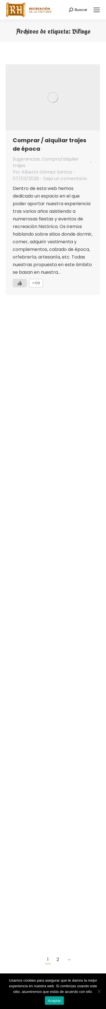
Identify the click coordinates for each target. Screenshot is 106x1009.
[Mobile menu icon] (96, 10)
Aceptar (54, 1001)
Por (42, 172)
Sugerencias (26, 159)
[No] (99, 991)
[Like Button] (20, 283)
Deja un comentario (65, 178)
